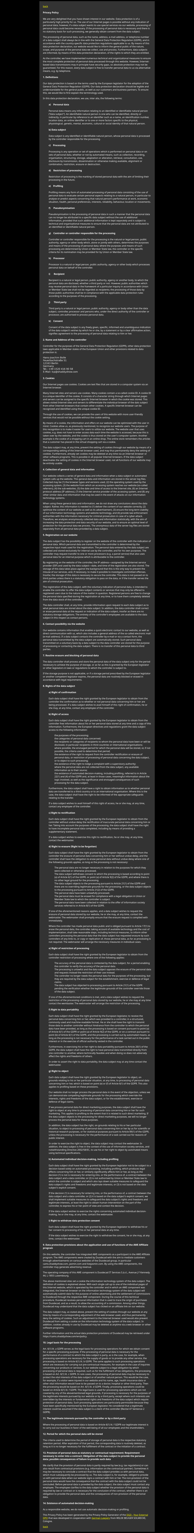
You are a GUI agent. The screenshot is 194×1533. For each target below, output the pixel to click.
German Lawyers (101, 1518)
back (45, 6)
